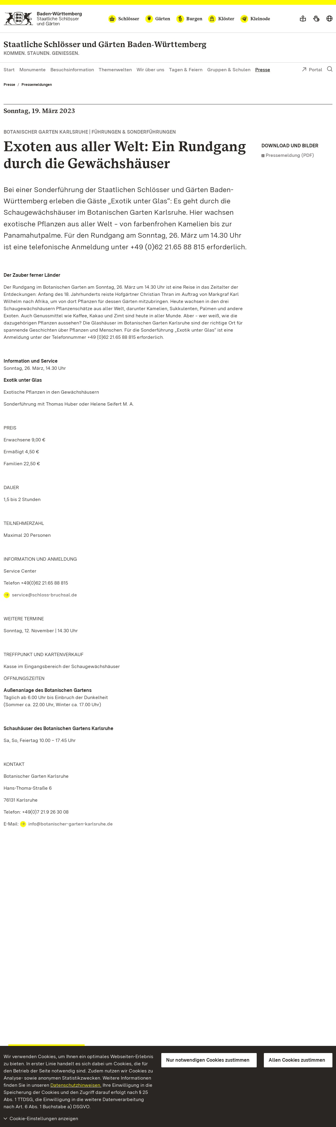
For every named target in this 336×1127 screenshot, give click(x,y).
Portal (312, 70)
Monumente (32, 69)
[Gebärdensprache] (316, 18)
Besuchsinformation (72, 69)
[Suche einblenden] (329, 69)
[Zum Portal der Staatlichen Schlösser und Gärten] (43, 18)
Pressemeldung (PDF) (290, 155)
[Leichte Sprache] (303, 18)
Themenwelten (115, 69)
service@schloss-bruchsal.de (44, 595)
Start (9, 69)
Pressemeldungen (36, 85)
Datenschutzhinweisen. (75, 1085)
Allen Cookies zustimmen (297, 1060)
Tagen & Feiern (185, 69)
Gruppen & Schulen (228, 69)
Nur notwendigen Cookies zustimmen (208, 1060)
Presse (262, 69)
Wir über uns (150, 69)
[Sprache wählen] (329, 18)
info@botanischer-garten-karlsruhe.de (70, 824)
